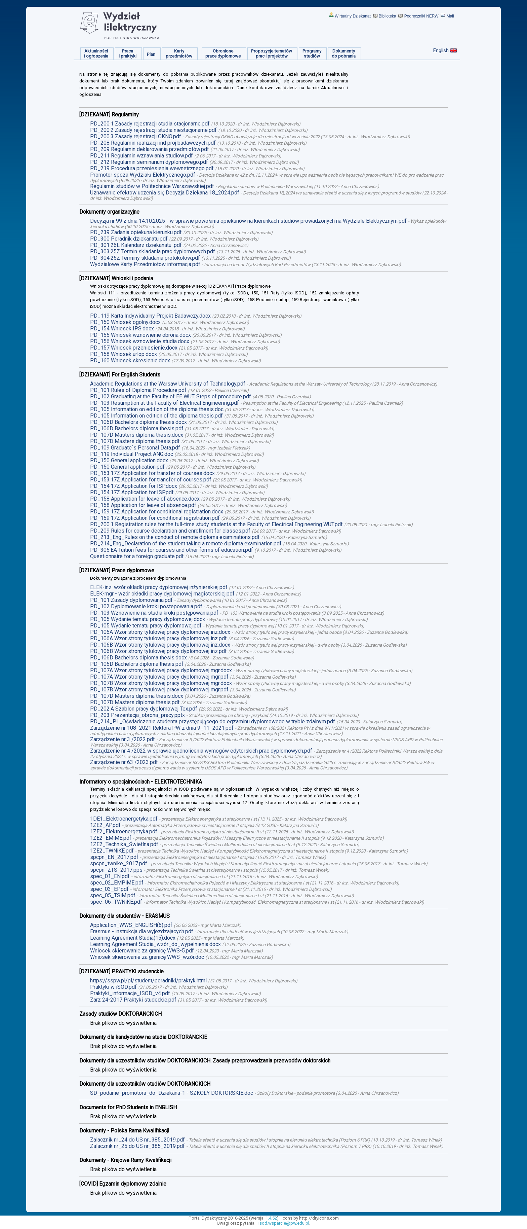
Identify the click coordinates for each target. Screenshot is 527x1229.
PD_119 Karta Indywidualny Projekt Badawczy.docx (150, 316)
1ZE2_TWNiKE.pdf (112, 850)
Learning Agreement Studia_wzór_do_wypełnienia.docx (155, 944)
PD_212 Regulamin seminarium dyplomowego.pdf (149, 162)
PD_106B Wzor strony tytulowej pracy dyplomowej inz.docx (160, 645)
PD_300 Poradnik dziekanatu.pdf (129, 239)
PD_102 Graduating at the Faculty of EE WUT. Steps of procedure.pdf (170, 396)
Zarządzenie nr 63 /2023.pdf (124, 762)
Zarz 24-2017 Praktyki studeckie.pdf (133, 1000)
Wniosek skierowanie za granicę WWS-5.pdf (142, 950)
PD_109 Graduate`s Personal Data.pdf (135, 447)
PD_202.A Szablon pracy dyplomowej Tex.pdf (143, 709)
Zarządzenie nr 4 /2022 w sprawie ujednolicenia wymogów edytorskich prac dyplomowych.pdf (201, 751)
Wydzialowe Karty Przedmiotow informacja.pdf (145, 264)
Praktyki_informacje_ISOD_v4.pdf (130, 993)
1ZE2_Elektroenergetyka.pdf (123, 831)
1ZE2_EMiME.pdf (110, 838)
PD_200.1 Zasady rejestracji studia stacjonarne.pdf (150, 123)
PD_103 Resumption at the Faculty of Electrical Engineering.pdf (164, 403)
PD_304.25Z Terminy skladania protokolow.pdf (145, 258)
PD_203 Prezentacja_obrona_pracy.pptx (137, 715)
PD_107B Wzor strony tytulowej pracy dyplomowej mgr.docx (161, 683)
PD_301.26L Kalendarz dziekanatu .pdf (136, 245)
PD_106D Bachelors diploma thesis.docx (138, 422)
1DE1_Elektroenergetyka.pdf (124, 819)
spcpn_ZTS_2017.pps (116, 870)
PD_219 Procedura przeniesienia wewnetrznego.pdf (152, 168)
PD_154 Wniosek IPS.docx (122, 328)
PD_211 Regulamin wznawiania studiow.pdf (141, 155)
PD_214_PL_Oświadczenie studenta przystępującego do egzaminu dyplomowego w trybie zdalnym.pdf (212, 721)
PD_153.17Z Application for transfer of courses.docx (152, 473)
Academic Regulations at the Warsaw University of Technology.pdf (167, 384)
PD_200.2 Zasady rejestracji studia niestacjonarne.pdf (153, 130)
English (441, 50)
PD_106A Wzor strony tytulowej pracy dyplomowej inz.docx (160, 632)
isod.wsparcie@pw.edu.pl (283, 1223)
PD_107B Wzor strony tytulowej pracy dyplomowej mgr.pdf (159, 689)
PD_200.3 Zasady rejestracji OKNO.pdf (135, 136)
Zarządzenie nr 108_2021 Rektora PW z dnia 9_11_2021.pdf (162, 728)
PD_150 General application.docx (129, 460)
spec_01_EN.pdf (110, 876)
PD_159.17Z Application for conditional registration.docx (156, 511)
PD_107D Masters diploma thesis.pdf (135, 441)
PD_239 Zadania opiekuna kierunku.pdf (136, 232)
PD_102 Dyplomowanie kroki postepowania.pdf (146, 606)
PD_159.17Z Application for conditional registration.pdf (155, 518)
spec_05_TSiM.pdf (112, 895)
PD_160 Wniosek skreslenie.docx (130, 360)
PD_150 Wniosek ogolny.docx (125, 322)
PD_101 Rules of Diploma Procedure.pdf (138, 390)
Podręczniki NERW (421, 16)
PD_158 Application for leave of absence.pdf (143, 505)
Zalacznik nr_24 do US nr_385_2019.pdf (137, 1139)
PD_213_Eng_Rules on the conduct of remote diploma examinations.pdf (175, 537)
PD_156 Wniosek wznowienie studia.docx (139, 341)
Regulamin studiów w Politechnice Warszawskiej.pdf (152, 186)
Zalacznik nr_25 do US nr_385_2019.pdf (137, 1146)
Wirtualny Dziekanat (353, 16)
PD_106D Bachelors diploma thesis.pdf (137, 428)
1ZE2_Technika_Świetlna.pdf (124, 844)
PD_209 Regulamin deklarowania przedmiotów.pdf (149, 149)
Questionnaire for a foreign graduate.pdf (137, 556)
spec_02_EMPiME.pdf (117, 882)
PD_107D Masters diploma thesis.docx (136, 435)
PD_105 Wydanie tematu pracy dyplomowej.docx (147, 619)
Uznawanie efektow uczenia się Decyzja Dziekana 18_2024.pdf (164, 192)
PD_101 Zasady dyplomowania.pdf (131, 600)
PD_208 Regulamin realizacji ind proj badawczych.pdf (153, 143)
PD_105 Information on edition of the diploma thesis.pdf (156, 415)
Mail (450, 16)
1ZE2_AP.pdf (105, 825)
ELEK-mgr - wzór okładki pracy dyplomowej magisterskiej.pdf (162, 593)
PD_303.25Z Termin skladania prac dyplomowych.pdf (152, 251)
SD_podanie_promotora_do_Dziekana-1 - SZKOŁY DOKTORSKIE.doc (171, 1093)
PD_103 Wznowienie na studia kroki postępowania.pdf (154, 613)
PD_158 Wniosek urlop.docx (123, 354)
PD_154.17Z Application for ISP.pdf (132, 492)
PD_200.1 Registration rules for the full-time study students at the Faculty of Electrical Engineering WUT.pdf (216, 524)
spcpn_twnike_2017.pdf (118, 863)
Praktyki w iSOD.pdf (113, 987)
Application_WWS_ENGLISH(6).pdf (131, 925)
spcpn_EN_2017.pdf (114, 857)
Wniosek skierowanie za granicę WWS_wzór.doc (147, 957)
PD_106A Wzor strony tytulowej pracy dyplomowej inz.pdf (158, 638)
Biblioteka (387, 16)
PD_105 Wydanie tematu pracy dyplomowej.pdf (146, 625)
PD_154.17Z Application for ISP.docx (133, 486)
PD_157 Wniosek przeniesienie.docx (133, 348)
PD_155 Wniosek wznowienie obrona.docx (140, 335)
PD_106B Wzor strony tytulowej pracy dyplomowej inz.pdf (158, 651)
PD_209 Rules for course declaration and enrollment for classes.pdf (170, 531)
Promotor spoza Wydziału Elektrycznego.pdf (142, 175)
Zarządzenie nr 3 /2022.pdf (122, 739)
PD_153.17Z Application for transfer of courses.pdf (150, 479)
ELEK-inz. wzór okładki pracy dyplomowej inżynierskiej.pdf (159, 587)
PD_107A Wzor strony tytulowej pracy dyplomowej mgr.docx (161, 670)
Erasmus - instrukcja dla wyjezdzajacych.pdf (141, 931)
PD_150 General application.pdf (127, 467)
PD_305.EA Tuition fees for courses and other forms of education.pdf (171, 550)
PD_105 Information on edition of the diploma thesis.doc (157, 409)
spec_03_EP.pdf (109, 889)
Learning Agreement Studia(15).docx (132, 938)
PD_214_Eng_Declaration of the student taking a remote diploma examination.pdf (186, 543)
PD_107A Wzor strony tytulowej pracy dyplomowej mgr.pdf (159, 677)
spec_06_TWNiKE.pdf (116, 902)
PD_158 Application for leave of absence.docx (145, 499)
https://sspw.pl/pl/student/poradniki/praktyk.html (148, 980)
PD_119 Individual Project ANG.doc (131, 454)
